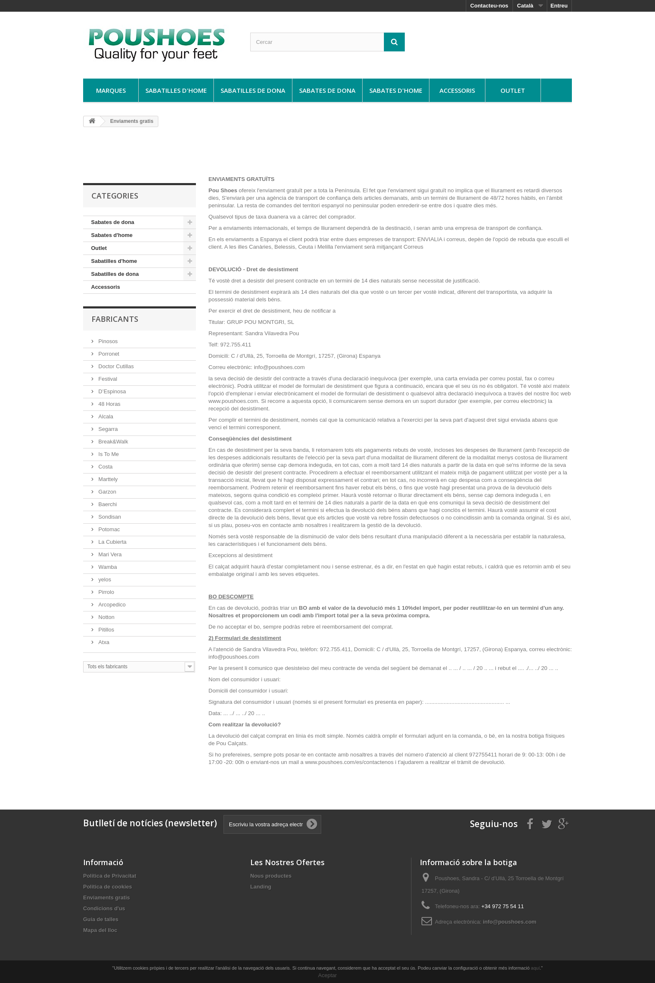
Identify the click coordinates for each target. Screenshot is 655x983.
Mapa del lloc (100, 930)
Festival (107, 379)
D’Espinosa (111, 391)
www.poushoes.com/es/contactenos (350, 762)
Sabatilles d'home (176, 90)
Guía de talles (101, 919)
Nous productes (271, 876)
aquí (535, 967)
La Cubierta (112, 542)
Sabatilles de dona (253, 90)
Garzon (106, 492)
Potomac (108, 529)
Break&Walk (112, 441)
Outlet (512, 90)
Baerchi (107, 504)
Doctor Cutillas (115, 366)
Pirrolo (105, 592)
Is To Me (108, 454)
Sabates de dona (327, 90)
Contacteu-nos (489, 6)
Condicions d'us (104, 908)
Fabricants (114, 319)
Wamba (107, 567)
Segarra (107, 429)
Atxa (103, 642)
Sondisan (109, 517)
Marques (111, 90)
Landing (261, 887)
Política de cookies (107, 887)
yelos (104, 579)
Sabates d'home (395, 90)
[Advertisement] (327, 154)
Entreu (559, 6)
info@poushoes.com (509, 922)
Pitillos (105, 629)
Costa (105, 466)
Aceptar (327, 975)
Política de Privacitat (109, 876)
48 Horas (108, 404)
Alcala (105, 416)
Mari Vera (109, 554)
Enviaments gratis (106, 897)
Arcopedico (111, 604)
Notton (105, 617)
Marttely (107, 479)
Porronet (108, 354)
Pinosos (107, 341)
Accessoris (457, 90)
